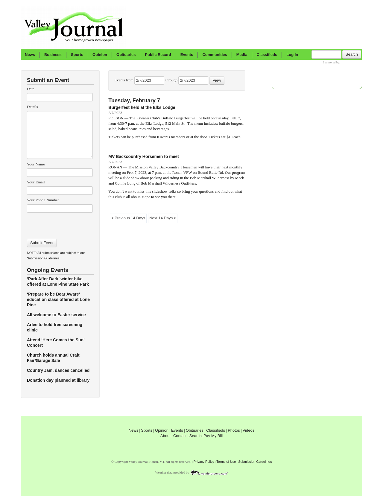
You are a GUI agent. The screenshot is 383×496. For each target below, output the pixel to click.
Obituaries (126, 54)
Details (32, 106)
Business (53, 54)
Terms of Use (226, 461)
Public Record (158, 54)
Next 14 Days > (162, 218)
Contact (180, 435)
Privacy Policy (204, 461)
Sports (77, 54)
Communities (214, 54)
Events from (124, 80)
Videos (249, 430)
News (30, 54)
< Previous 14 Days (128, 218)
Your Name (36, 164)
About (165, 435)
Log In (292, 54)
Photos (234, 430)
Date (30, 88)
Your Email (36, 182)
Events (186, 54)
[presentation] (59, 223)
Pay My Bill (213, 435)
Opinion (99, 54)
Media (241, 54)
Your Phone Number (43, 200)
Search (352, 54)
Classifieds (267, 54)
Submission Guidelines (43, 258)
